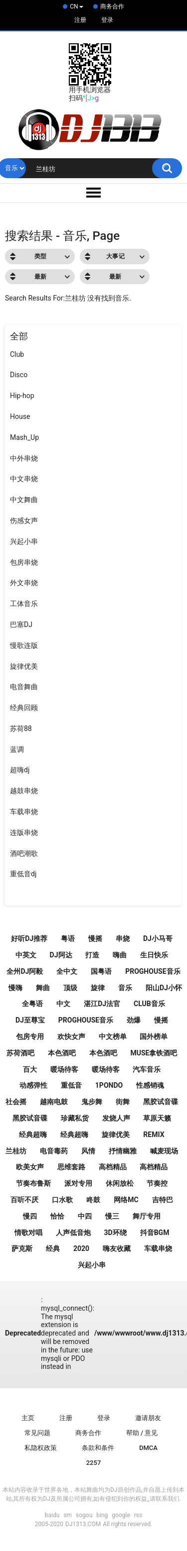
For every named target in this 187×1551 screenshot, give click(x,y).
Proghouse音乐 (85, 1020)
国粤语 (101, 971)
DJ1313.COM (83, 1524)
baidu (52, 1515)
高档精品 (113, 1167)
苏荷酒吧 (20, 1053)
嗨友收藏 (117, 1248)
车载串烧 (24, 812)
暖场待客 (64, 1069)
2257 (93, 1462)
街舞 (123, 1102)
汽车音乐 (147, 1069)
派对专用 (78, 1183)
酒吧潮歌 (24, 853)
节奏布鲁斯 (33, 1183)
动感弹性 (33, 1085)
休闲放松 (120, 1183)
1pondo (109, 1085)
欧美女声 (30, 1167)
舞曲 (43, 988)
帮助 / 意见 (142, 1433)
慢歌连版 (24, 645)
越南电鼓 (54, 1102)
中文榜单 (113, 1036)
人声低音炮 (73, 1233)
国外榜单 (154, 1036)
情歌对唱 (28, 1233)
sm (67, 1515)
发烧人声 (116, 1118)
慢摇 (95, 938)
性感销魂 (150, 1085)
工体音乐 (24, 604)
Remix (153, 1134)
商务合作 (112, 6)
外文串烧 (24, 583)
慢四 (30, 1216)
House (20, 416)
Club (17, 354)
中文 (63, 1004)
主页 (27, 1418)
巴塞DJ (21, 624)
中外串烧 (24, 458)
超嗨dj (19, 770)
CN (76, 6)
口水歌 (62, 1200)
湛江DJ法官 (102, 1004)
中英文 (25, 955)
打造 (92, 955)
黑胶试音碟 (160, 1102)
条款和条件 (98, 1447)
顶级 (70, 988)
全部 (19, 336)
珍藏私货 (75, 1118)
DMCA (148, 1447)
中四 (85, 1216)
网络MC (126, 1200)
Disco (18, 375)
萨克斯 (21, 1248)
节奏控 (157, 1183)
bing (102, 1515)
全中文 (66, 971)
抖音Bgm (155, 1233)
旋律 (98, 988)
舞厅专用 (147, 1216)
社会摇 (15, 1102)
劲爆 (134, 1020)
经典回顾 (24, 708)
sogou (84, 1515)
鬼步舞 (91, 1102)
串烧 (123, 938)
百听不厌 (24, 1200)
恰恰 (57, 1216)
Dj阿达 (61, 955)
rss (138, 1515)
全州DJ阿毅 (24, 971)
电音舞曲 (24, 687)
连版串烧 (24, 832)
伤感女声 (24, 520)
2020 (81, 1248)
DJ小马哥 (158, 938)
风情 (88, 1151)
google (121, 1515)
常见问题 (37, 1433)
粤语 (68, 938)
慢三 (112, 1216)
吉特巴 (162, 1200)
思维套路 (71, 1167)
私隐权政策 (40, 1447)
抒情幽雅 (123, 1151)
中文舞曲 (24, 500)
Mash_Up (24, 437)
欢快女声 (71, 1036)
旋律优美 (24, 666)
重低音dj (23, 874)
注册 (80, 19)
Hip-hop (22, 396)
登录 (107, 19)
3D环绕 (115, 1233)
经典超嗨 (33, 1134)
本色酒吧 (62, 1053)
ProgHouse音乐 (152, 971)
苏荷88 (21, 728)
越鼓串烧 (24, 791)
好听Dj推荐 (29, 938)
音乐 (125, 988)
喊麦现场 (164, 1151)
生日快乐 (154, 955)
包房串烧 (24, 562)
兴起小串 (24, 541)
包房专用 (30, 1036)
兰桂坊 (15, 1151)
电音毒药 (54, 1151)
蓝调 (17, 749)
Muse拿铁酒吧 (153, 1053)
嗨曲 (120, 955)
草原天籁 (157, 1118)
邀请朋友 (148, 1418)
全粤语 (32, 1004)
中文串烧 (24, 479)
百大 (30, 1069)
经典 (53, 1248)
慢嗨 (15, 988)
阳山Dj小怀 (164, 988)
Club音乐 (149, 1004)
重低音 (71, 1085)
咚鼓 (93, 1200)
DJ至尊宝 (30, 1020)
